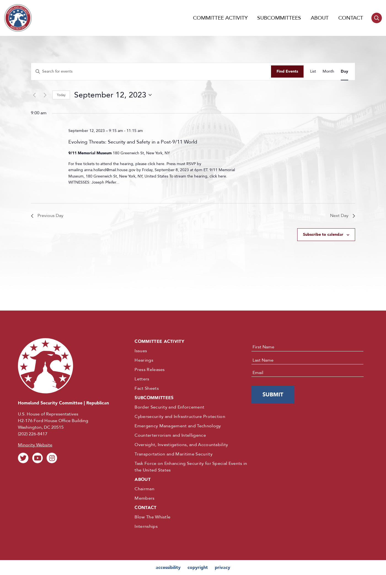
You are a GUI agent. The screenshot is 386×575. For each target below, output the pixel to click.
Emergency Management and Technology (178, 426)
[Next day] (45, 95)
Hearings (144, 360)
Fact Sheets (147, 388)
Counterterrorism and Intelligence (170, 435)
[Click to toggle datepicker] (113, 95)
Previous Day (47, 216)
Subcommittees (279, 18)
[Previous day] (34, 95)
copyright (197, 568)
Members (144, 498)
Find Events (287, 71)
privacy (222, 568)
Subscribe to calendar (323, 234)
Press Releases (150, 370)
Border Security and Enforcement (169, 407)
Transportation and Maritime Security (174, 454)
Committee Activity (220, 18)
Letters (142, 379)
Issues (141, 351)
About (320, 18)
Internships (146, 526)
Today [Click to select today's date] (61, 95)
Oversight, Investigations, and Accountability (181, 445)
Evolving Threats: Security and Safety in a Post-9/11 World (132, 142)
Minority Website (35, 445)
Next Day (342, 216)
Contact (350, 18)
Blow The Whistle (152, 517)
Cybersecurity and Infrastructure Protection (180, 417)
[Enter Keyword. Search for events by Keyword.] (151, 71)
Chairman (144, 489)
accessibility (168, 568)
